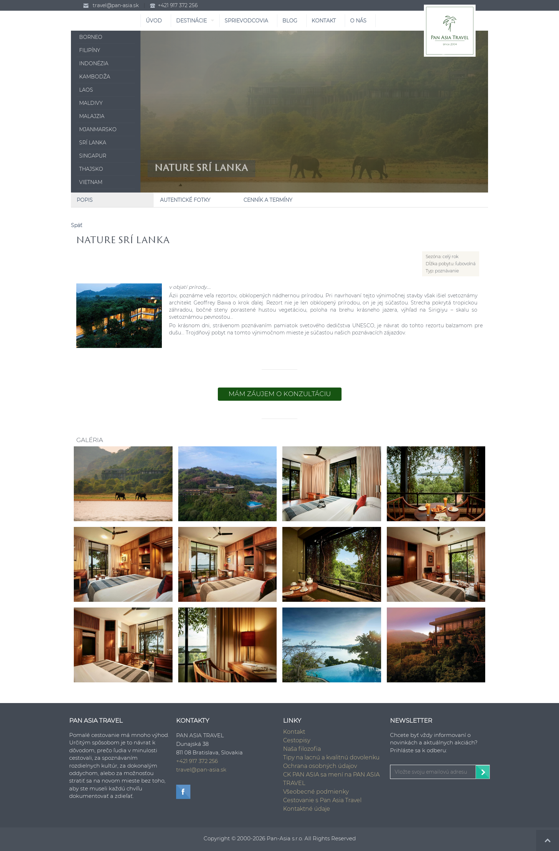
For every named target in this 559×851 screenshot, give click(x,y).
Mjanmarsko (98, 129)
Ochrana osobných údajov (320, 766)
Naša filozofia (302, 748)
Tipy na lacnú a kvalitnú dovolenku (331, 757)
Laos (86, 90)
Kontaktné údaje (306, 808)
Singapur (92, 156)
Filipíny (89, 50)
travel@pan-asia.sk (116, 5)
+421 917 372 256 (178, 5)
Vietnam (90, 182)
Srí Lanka (92, 142)
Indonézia (93, 63)
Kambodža (94, 76)
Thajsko (91, 169)
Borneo (90, 37)
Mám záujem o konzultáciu (280, 394)
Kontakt (294, 731)
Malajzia (91, 116)
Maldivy (91, 103)
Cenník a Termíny (267, 200)
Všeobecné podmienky (316, 791)
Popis (85, 200)
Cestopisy (296, 740)
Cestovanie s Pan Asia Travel (322, 800)
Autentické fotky (185, 200)
